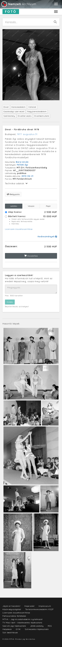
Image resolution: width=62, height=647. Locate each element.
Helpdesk (7, 629)
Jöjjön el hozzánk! (11, 606)
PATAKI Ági (22, 165)
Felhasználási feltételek (14, 616)
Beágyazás (13, 194)
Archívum (18, 4)
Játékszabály (37, 626)
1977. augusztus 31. (27, 134)
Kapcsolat (29, 606)
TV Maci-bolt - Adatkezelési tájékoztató (22, 622)
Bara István (22, 162)
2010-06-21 (27, 176)
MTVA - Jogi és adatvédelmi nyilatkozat (22, 619)
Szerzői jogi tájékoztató (14, 626)
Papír (48, 206)
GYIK (18, 629)
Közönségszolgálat (11, 609)
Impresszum (45, 606)
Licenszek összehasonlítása (19, 229)
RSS (50, 626)
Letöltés (13, 206)
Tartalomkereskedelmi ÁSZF (39, 609)
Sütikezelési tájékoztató (37, 629)
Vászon (31, 206)
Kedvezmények (47, 236)
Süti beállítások (10, 632)
